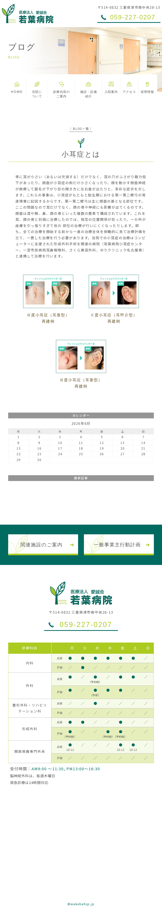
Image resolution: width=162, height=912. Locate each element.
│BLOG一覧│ (80, 128)
